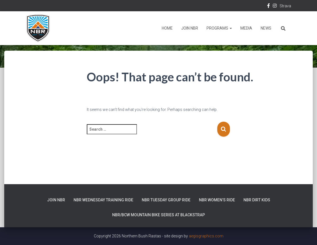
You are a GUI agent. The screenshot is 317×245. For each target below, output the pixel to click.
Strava (285, 6)
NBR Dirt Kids (256, 200)
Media (246, 28)
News (266, 28)
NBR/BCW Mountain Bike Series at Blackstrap (158, 215)
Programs (219, 28)
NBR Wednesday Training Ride (103, 200)
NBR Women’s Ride (217, 200)
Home (167, 28)
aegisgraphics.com (206, 236)
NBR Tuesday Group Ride (166, 200)
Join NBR (189, 28)
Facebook (268, 6)
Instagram (275, 6)
